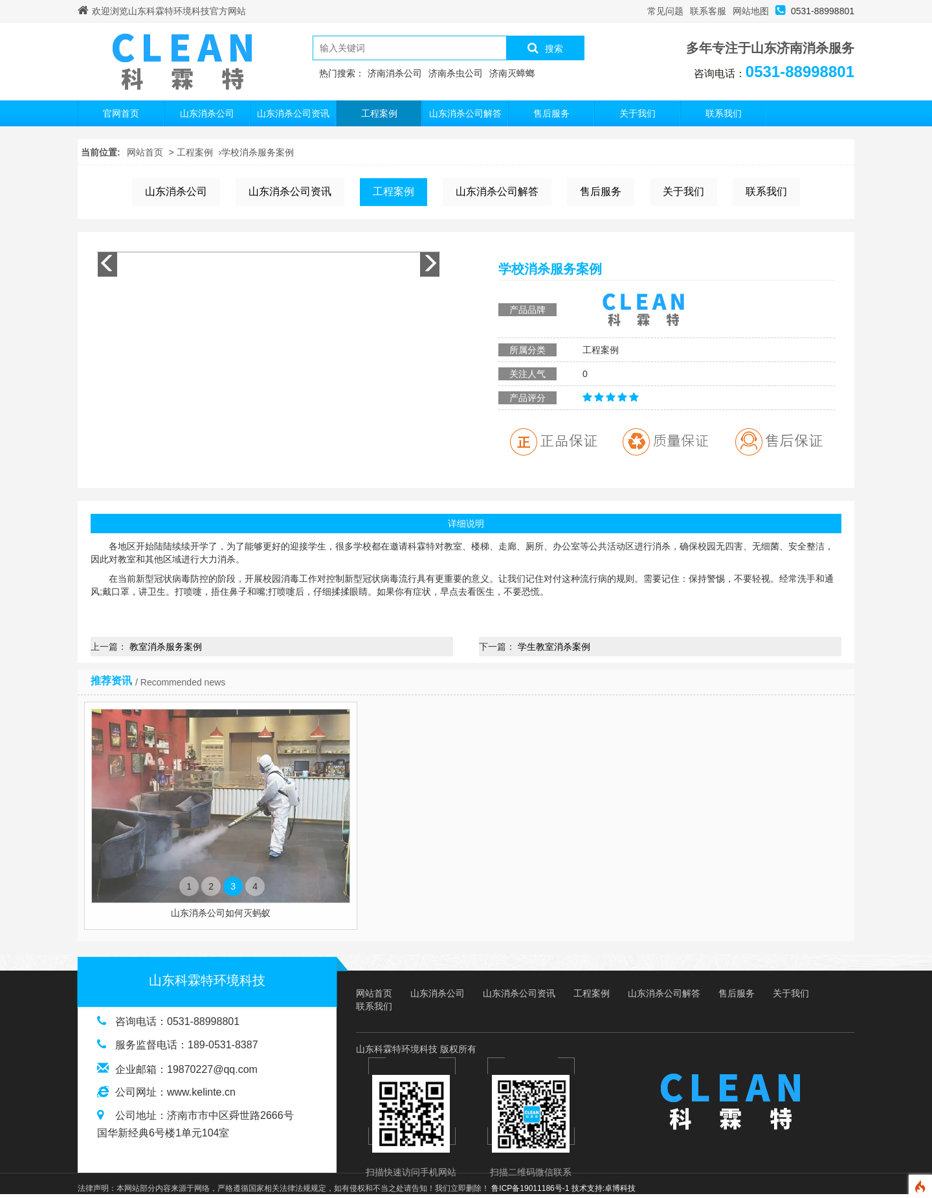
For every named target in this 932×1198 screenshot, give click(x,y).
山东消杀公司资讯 (293, 113)
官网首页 (121, 113)
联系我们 (723, 113)
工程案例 (379, 113)
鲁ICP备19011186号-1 (530, 1188)
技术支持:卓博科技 (603, 1188)
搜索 (545, 48)
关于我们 (637, 113)
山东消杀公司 (207, 113)
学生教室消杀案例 (554, 646)
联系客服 (708, 11)
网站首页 (145, 152)
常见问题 (665, 11)
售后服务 (551, 113)
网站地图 (751, 11)
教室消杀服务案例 (165, 646)
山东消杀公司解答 (465, 113)
